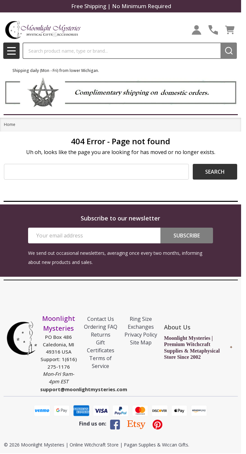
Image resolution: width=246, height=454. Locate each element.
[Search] (229, 51)
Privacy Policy (140, 334)
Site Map (141, 342)
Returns (100, 334)
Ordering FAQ (100, 326)
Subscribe (186, 235)
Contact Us (100, 319)
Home (9, 124)
